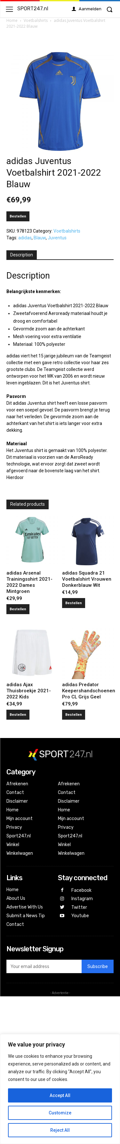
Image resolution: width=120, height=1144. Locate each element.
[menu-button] (9, 9)
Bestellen (18, 216)
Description (21, 254)
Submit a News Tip (25, 915)
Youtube (80, 915)
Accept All (60, 1095)
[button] (109, 9)
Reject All (60, 1130)
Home (12, 20)
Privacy (14, 827)
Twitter (79, 907)
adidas (25, 237)
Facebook (81, 890)
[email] (44, 966)
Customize (60, 1112)
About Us (15, 898)
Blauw (40, 237)
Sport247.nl (18, 836)
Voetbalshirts (36, 20)
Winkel (12, 844)
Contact (15, 792)
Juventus (57, 237)
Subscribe (97, 966)
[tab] (21, 255)
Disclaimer (17, 801)
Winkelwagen (19, 853)
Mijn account (19, 818)
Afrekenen (17, 784)
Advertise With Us (24, 907)
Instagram (82, 898)
